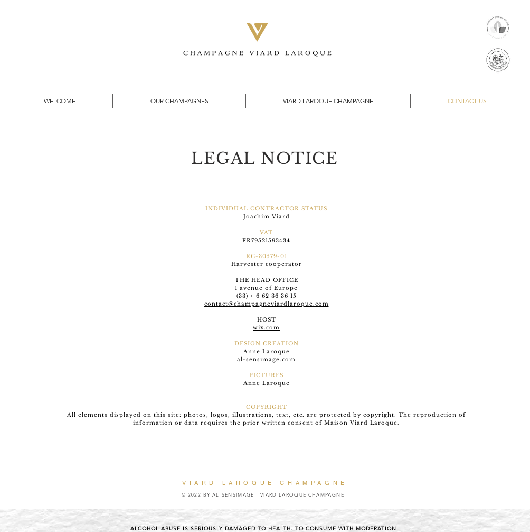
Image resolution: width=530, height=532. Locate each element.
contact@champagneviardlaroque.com (266, 303)
